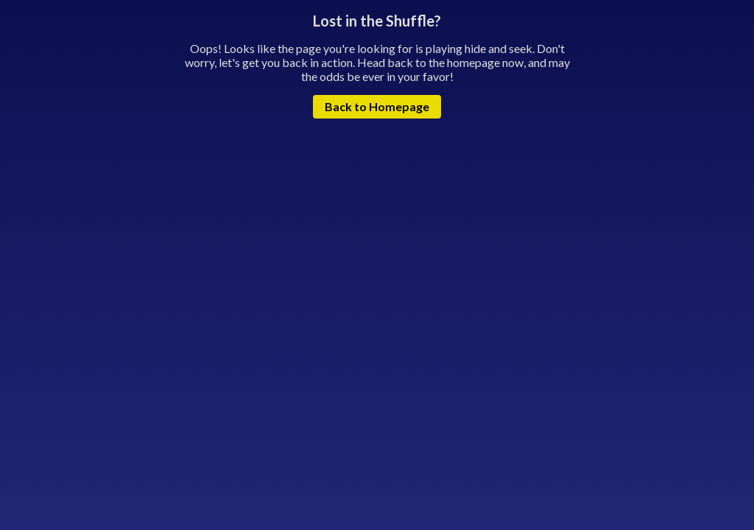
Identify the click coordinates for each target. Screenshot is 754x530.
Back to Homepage (377, 106)
